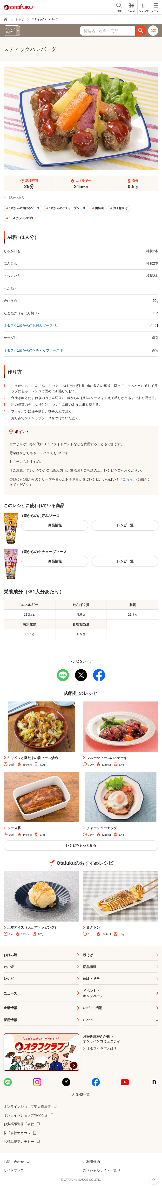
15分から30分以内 (21, 218)
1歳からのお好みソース (24, 208)
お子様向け (120, 208)
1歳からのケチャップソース (67, 208)
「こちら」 (127, 479)
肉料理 (99, 208)
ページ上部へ (153, 1179)
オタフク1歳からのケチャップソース (32, 350)
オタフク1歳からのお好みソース (28, 325)
